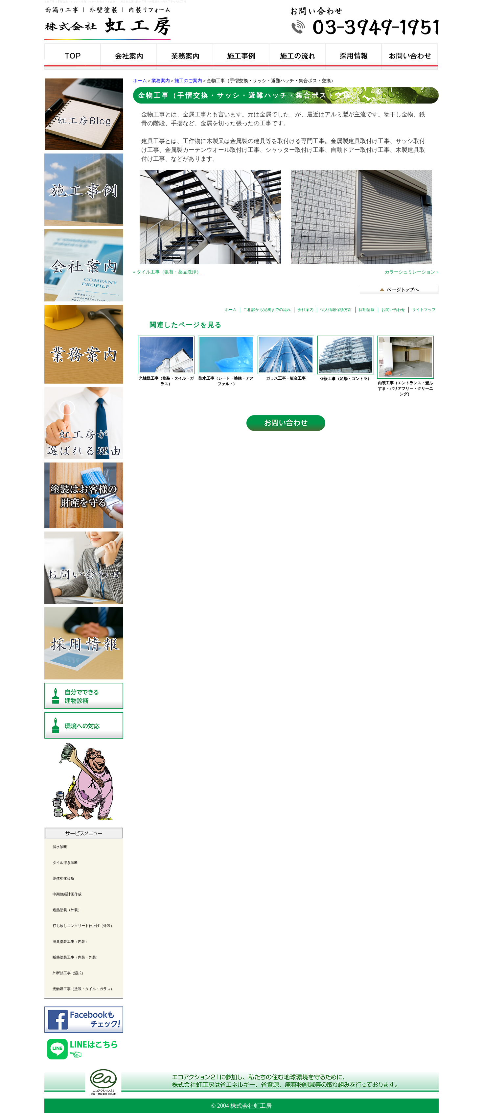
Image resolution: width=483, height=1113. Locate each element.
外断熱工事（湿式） (69, 973)
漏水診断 (60, 847)
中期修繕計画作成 (67, 894)
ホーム (140, 80)
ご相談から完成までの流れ (267, 309)
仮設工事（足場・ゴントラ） (345, 378)
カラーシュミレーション (410, 272)
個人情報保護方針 (336, 309)
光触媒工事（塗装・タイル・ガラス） (166, 381)
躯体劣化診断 (63, 878)
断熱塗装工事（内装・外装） (76, 957)
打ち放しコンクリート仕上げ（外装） (83, 926)
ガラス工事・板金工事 (286, 378)
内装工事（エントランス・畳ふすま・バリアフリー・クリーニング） (405, 388)
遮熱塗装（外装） (67, 910)
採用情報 (367, 309)
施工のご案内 (188, 80)
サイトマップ (424, 309)
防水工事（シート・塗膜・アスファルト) (226, 381)
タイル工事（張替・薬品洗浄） (169, 272)
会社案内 (305, 309)
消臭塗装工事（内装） (71, 941)
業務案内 (160, 80)
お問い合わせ (393, 309)
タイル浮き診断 (65, 862)
